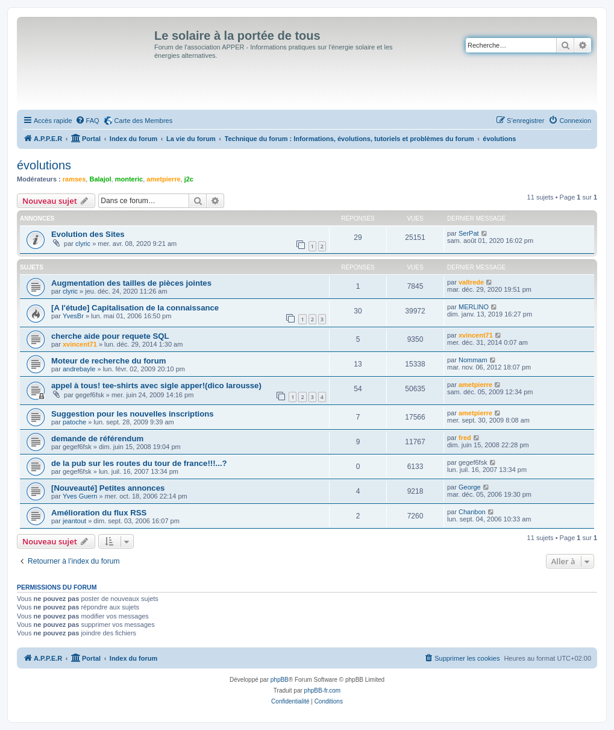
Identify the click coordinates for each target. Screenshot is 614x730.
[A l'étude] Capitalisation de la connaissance (135, 307)
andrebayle (79, 369)
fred (465, 437)
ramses (74, 179)
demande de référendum (97, 438)
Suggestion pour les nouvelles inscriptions (132, 413)
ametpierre (163, 179)
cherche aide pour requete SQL (110, 336)
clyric (82, 243)
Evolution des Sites (88, 234)
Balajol (100, 179)
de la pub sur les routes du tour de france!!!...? (139, 463)
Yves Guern (80, 496)
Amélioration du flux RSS (98, 512)
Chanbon (472, 511)
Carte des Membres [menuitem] (143, 120)
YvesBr (73, 315)
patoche (74, 422)
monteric (129, 179)
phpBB (280, 679)
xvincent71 (80, 344)
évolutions (44, 165)
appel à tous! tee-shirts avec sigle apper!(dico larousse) (156, 385)
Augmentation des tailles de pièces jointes (131, 283)
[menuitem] (87, 120)
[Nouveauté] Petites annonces (107, 487)
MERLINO (474, 306)
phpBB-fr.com (322, 690)
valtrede (471, 282)
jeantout (74, 520)
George (470, 487)
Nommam (473, 359)
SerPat (469, 233)
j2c (188, 179)
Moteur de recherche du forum (108, 360)
